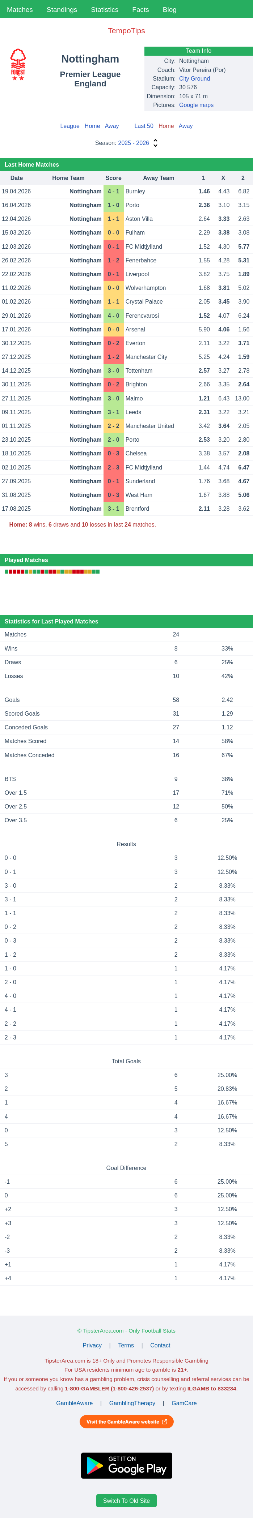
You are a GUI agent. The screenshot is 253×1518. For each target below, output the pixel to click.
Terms (126, 1345)
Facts (140, 9)
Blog (170, 9)
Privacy (92, 1345)
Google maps (196, 105)
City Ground (194, 79)
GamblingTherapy (132, 1403)
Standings (62, 9)
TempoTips (126, 30)
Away (112, 126)
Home (92, 126)
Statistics (104, 9)
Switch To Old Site (126, 1500)
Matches (20, 9)
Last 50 (143, 126)
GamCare (184, 1403)
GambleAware (74, 1403)
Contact (160, 1345)
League (69, 126)
